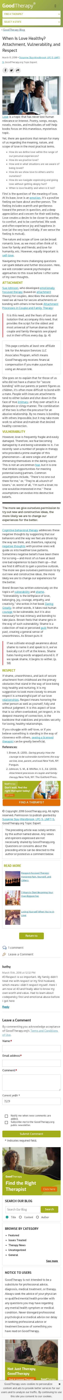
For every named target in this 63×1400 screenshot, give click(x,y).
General (13, 1255)
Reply (5, 1007)
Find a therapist (31, 802)
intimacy (23, 402)
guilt (44, 627)
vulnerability (22, 591)
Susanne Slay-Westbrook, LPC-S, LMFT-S (28, 819)
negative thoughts (13, 546)
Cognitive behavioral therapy (20, 530)
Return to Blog (31, 936)
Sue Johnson (10, 288)
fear (37, 465)
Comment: (9, 1070)
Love (5, 116)
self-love (8, 255)
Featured (13, 1235)
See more (52, 1261)
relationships (10, 699)
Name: (7, 1041)
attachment (44, 292)
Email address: (12, 1055)
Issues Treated (17, 1240)
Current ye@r (11, 1095)
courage (7, 611)
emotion (35, 197)
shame (40, 591)
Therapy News (17, 1245)
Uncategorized (17, 1250)
